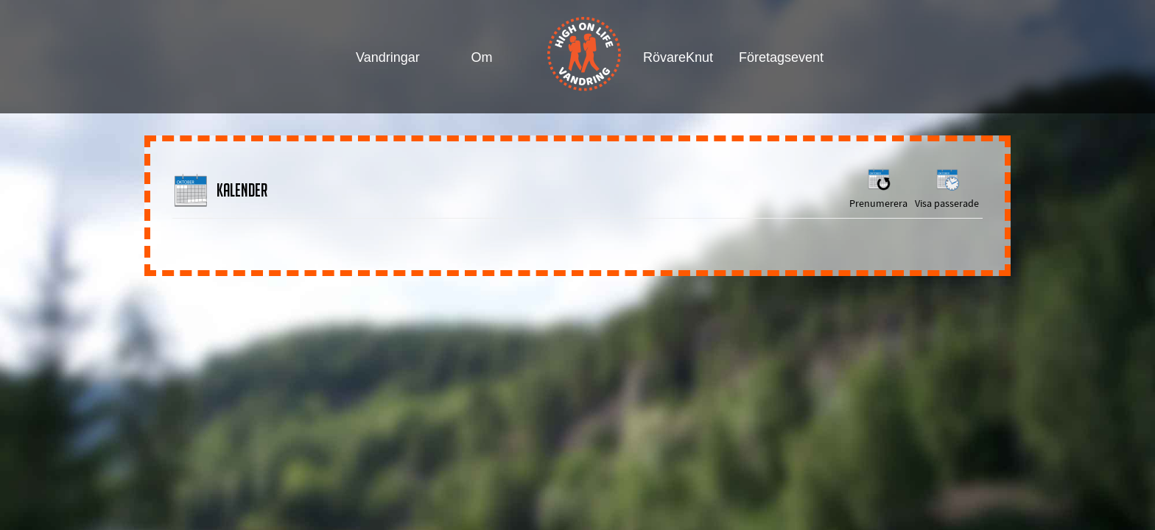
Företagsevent (772, 57)
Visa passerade (947, 188)
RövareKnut (676, 57)
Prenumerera (878, 188)
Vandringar (388, 57)
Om (482, 57)
